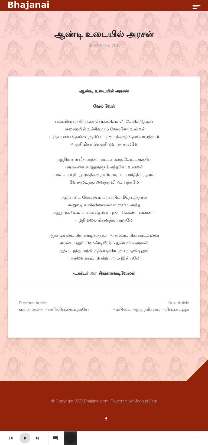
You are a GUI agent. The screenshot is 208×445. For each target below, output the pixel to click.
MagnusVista (145, 401)
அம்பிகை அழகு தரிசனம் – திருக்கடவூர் (148, 306)
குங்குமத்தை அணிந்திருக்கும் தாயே (59, 306)
